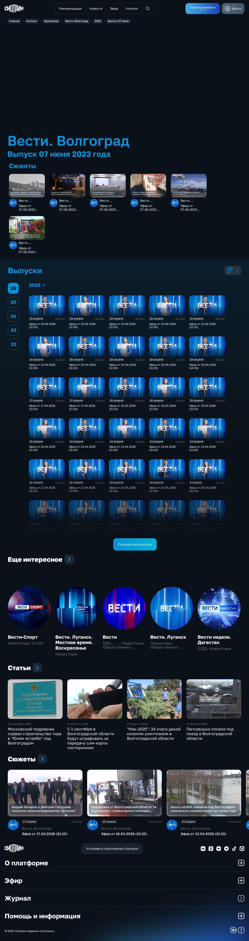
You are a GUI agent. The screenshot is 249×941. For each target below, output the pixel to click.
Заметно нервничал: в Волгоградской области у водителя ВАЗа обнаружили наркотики (64, 193)
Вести (110, 637)
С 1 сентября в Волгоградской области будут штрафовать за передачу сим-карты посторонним (90, 738)
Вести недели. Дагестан (214, 639)
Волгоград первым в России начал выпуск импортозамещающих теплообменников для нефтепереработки (186, 193)
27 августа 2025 (77, 723)
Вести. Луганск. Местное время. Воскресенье (74, 642)
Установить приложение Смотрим (112, 848)
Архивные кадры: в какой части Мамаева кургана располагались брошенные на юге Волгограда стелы (26, 193)
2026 (44, 285)
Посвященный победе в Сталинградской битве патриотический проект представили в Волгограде (104, 193)
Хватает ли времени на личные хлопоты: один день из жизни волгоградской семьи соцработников (25, 236)
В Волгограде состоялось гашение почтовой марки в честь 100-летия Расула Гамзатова (147, 193)
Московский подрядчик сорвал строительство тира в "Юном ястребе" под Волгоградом (34, 736)
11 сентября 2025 (19, 723)
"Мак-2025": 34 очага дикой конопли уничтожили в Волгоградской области (154, 734)
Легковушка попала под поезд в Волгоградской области (210, 734)
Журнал (124, 898)
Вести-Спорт (23, 637)
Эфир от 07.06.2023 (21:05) (27, 207)
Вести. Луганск (168, 637)
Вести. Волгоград (27, 202)
